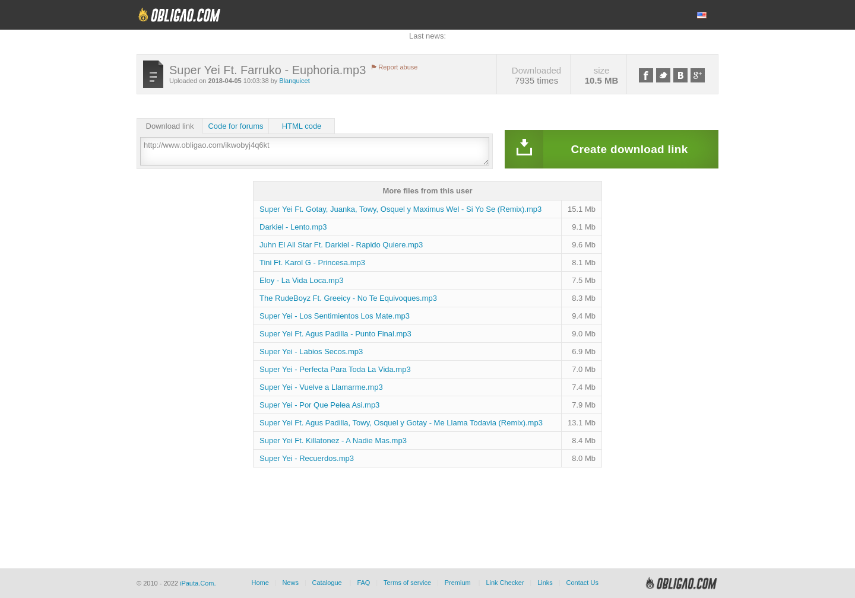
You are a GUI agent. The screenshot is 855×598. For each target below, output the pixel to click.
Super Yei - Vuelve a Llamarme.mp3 (321, 387)
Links (545, 582)
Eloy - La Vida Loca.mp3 (301, 280)
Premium (458, 582)
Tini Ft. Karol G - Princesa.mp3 (312, 262)
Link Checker (505, 582)
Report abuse (397, 67)
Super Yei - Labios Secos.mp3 (311, 351)
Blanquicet (294, 80)
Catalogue (327, 582)
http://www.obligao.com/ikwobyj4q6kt (314, 151)
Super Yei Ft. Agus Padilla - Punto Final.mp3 (335, 333)
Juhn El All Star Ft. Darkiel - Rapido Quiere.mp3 (341, 244)
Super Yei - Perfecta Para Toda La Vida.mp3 (335, 369)
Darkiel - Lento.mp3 (293, 226)
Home (259, 582)
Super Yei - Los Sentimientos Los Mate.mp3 (334, 315)
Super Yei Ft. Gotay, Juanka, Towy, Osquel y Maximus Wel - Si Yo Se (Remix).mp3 (400, 209)
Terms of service (407, 582)
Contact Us (582, 582)
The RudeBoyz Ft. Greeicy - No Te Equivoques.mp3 (348, 298)
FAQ (363, 582)
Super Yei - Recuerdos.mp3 (306, 458)
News (290, 582)
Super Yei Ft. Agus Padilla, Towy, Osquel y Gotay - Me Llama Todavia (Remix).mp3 (401, 422)
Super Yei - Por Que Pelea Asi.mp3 (319, 404)
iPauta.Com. (198, 583)
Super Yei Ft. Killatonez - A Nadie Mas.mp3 (333, 440)
